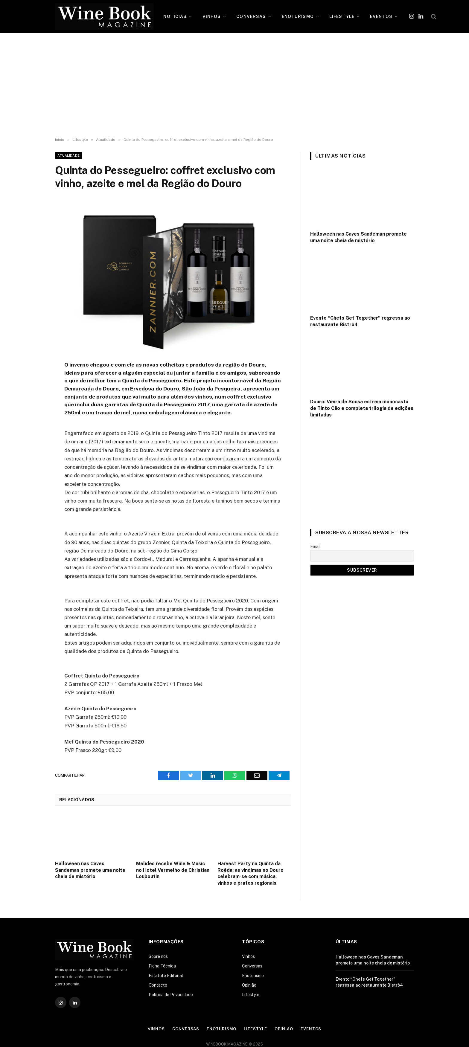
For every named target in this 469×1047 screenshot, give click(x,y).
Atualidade (68, 155)
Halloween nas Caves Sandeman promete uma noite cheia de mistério (90, 870)
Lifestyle (250, 994)
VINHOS (211, 16)
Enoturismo (253, 975)
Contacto (158, 985)
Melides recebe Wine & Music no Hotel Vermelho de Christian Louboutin (172, 870)
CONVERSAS (251, 16)
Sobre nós (158, 956)
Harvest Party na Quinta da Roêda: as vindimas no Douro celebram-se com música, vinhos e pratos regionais (250, 873)
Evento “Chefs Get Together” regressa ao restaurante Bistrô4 (360, 321)
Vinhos (248, 956)
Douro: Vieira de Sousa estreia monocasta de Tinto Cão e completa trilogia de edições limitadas (361, 408)
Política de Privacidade (171, 994)
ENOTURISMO (298, 16)
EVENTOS (381, 16)
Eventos (311, 1029)
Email (315, 546)
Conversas (252, 966)
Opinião (249, 985)
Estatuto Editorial (166, 975)
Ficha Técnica (162, 966)
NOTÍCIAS (175, 16)
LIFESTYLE (341, 16)
